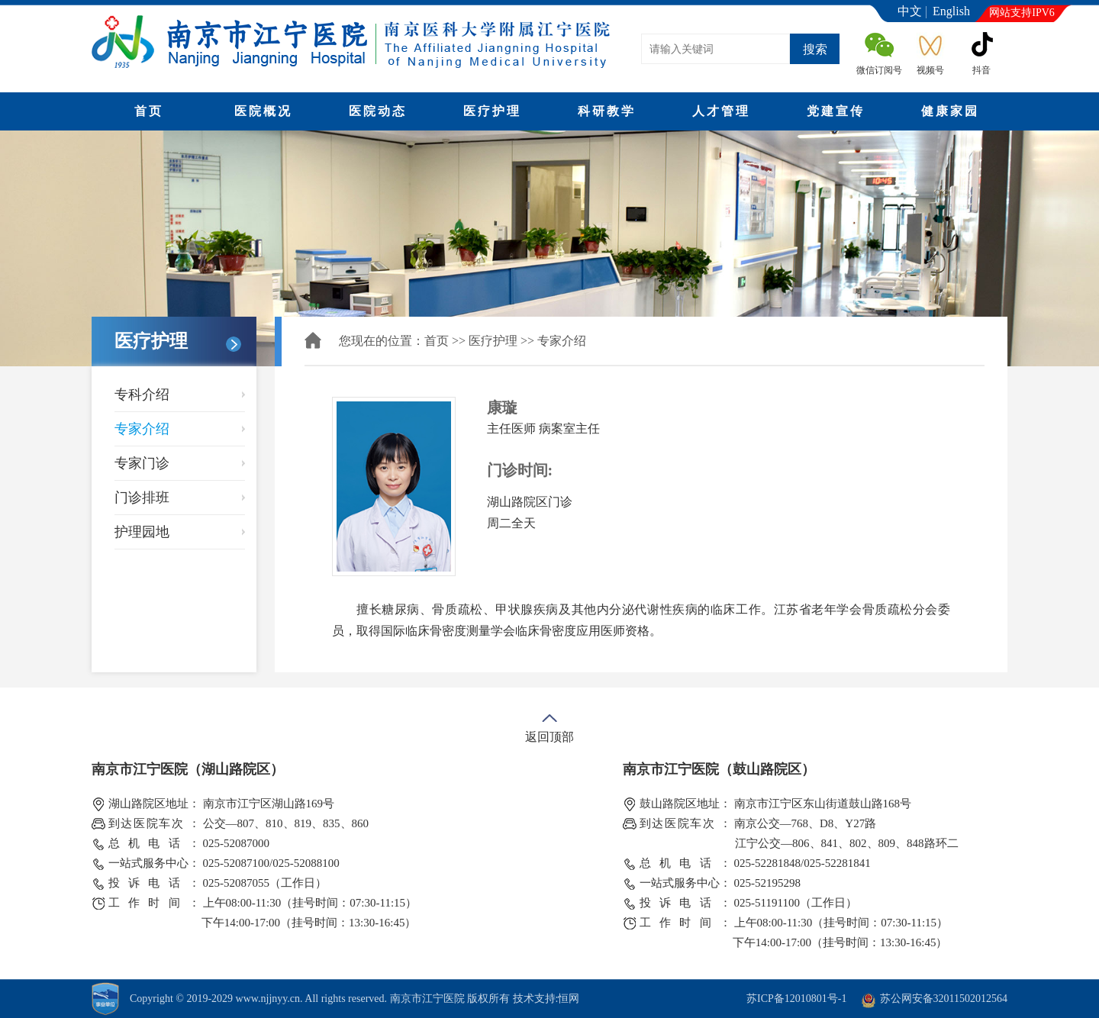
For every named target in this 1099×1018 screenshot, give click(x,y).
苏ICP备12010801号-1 (796, 998)
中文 (910, 11)
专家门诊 (141, 463)
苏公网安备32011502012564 (943, 998)
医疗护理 (492, 111)
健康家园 (950, 111)
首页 (148, 111)
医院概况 (263, 111)
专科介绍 (141, 394)
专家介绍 (141, 429)
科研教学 (607, 111)
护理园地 (141, 532)
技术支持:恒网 (546, 998)
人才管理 (721, 111)
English (951, 11)
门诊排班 (141, 497)
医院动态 (378, 111)
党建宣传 (836, 111)
